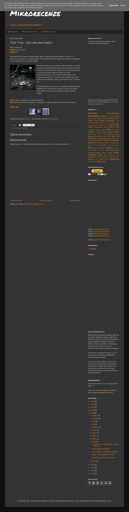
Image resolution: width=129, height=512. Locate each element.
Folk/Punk (91, 132)
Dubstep (93, 125)
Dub (89, 125)
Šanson (90, 159)
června (94, 430)
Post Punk (116, 148)
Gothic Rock (102, 134)
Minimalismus (115, 143)
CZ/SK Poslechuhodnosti (101, 240)
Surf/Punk (105, 157)
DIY (107, 123)
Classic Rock (92, 120)
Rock (116, 152)
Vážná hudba (92, 161)
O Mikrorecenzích (48, 32)
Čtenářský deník (93, 122)
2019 (92, 404)
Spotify (112, 102)
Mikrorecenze (35, 13)
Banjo (100, 118)
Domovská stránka (46, 200)
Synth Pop (116, 157)
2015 (92, 465)
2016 (92, 413)
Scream (100, 155)
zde (102, 104)
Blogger (108, 501)
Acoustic (92, 113)
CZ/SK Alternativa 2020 (101, 231)
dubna (94, 436)
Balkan (96, 118)
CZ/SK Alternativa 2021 (101, 234)
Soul (117, 155)
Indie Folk (106, 136)
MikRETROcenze (105, 143)
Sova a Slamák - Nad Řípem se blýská (104, 452)
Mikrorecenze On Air (30, 32)
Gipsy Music (92, 134)
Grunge (117, 134)
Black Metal (106, 118)
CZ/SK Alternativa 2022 (101, 236)
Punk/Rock (91, 153)
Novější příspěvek (16, 200)
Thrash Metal (103, 159)
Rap (98, 153)
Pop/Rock (25, 128)
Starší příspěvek (74, 200)
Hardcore (91, 136)
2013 (92, 471)
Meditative (115, 141)
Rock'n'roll (92, 155)
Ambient (103, 116)
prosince (95, 416)
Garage (116, 132)
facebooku (55, 119)
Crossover (110, 120)
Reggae (104, 153)
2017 (92, 410)
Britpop (117, 118)
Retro (110, 153)
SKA (106, 155)
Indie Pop (115, 136)
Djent (110, 122)
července (95, 427)
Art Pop (116, 116)
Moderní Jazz (92, 145)
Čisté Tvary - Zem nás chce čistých (103, 457)
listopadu (95, 418)
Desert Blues (101, 122)
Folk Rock (115, 130)
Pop (90, 147)
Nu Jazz (109, 145)
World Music (101, 161)
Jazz (114, 139)
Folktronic (99, 132)
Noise (104, 145)
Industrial (100, 139)
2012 (92, 473)
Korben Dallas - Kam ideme (101, 449)
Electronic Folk (104, 125)
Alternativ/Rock (113, 113)
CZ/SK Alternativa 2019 (101, 229)
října (94, 421)
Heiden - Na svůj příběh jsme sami (103, 455)
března (94, 439)
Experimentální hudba (101, 127)
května (94, 433)
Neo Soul (99, 145)
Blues (112, 118)
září (93, 424)
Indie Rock (92, 139)
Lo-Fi (102, 140)
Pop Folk (95, 148)
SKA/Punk (112, 155)
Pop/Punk (102, 148)
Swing (110, 157)
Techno (96, 159)
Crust (117, 120)
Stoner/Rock (91, 157)
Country (102, 120)
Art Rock (90, 118)
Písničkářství (115, 145)
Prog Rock (100, 150)
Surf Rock (98, 157)
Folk (108, 129)
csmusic (28, 119)
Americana (110, 116)
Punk (117, 150)
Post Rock (92, 150)
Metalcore (96, 143)
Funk (104, 132)
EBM (98, 125)
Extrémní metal (114, 127)
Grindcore (110, 134)
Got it (123, 5)
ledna (94, 461)
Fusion (110, 132)
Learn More (113, 5)
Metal (90, 143)
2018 (92, 407)
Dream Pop (115, 122)
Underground (114, 159)
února (94, 442)
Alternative (18, 128)
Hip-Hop (99, 136)
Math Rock (108, 141)
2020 (92, 401)
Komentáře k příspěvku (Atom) (34, 204)
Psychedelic (109, 150)
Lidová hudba (95, 141)
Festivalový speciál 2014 (96, 130)
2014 (92, 468)
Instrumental (108, 139)
